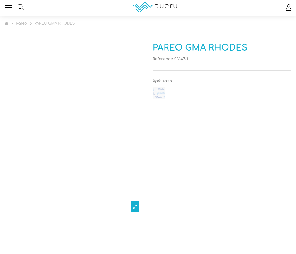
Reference (163, 59)
